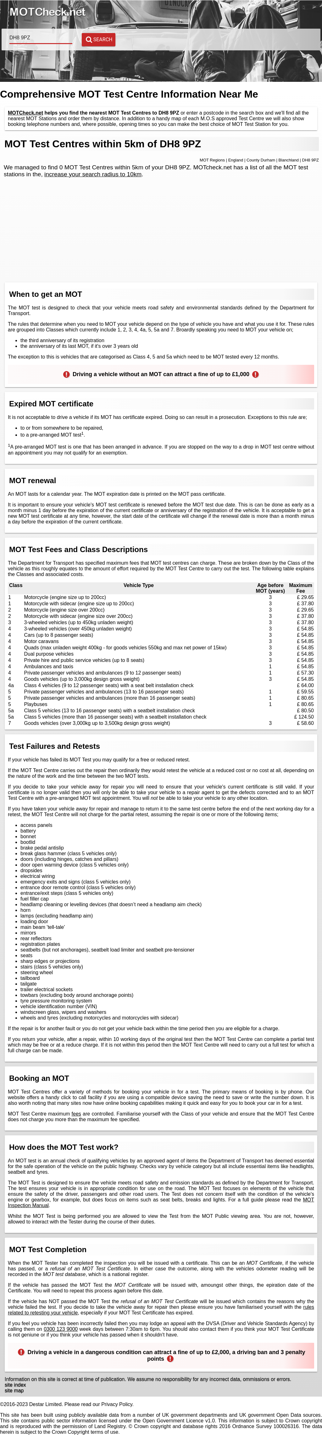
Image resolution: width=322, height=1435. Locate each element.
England (235, 160)
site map (14, 1390)
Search (99, 39)
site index (15, 1384)
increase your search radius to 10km (93, 174)
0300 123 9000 (61, 1329)
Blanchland (289, 160)
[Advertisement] (161, 233)
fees (76, 1113)
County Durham (261, 160)
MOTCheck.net (25, 113)
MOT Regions (212, 160)
